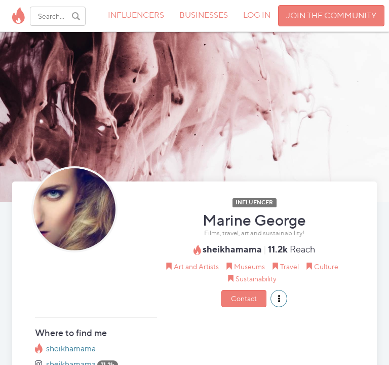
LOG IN (256, 15)
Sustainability (256, 278)
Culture (326, 266)
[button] (278, 298)
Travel (289, 266)
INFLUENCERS (136, 15)
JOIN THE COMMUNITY (331, 15)
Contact (244, 298)
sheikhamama (71, 348)
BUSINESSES (203, 15)
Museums (249, 266)
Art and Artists (196, 266)
